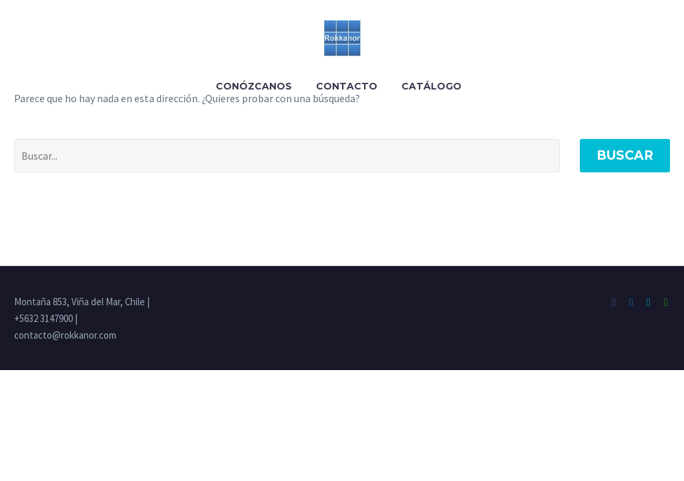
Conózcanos (254, 86)
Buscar (624, 155)
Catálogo (431, 86)
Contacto (346, 86)
